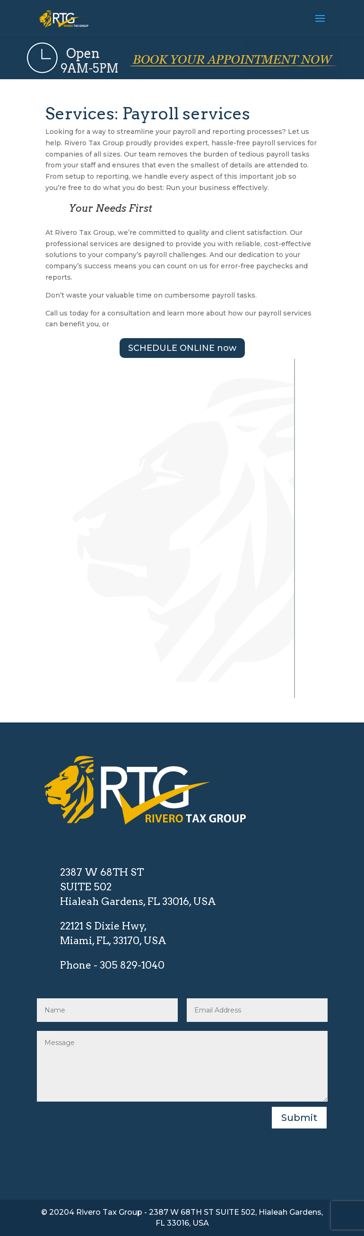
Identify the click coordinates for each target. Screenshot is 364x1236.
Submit (299, 1117)
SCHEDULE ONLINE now (182, 348)
